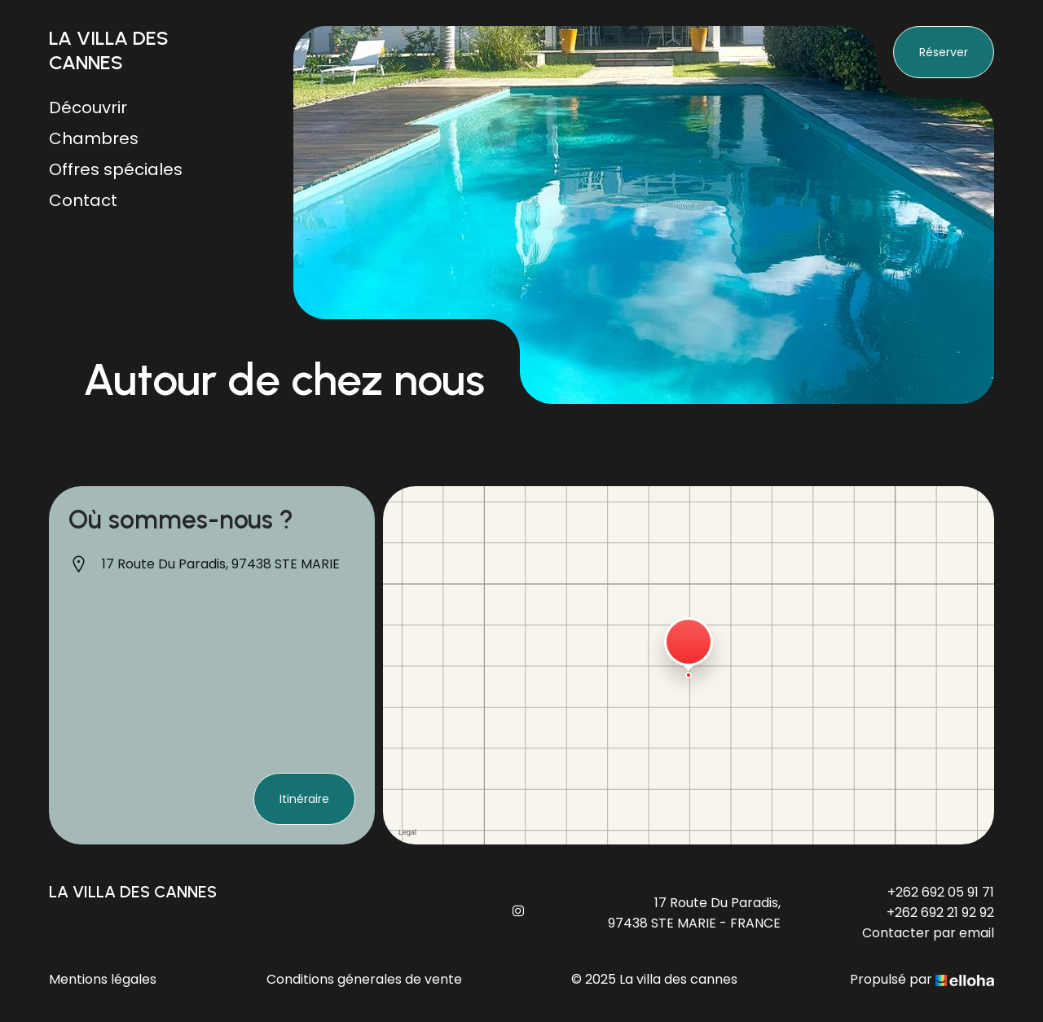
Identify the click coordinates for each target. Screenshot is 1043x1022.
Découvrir (88, 107)
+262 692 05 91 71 (940, 892)
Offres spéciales (116, 169)
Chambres (94, 138)
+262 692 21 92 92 (940, 912)
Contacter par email (928, 932)
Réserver (943, 52)
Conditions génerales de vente (364, 979)
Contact (83, 200)
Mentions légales (102, 979)
